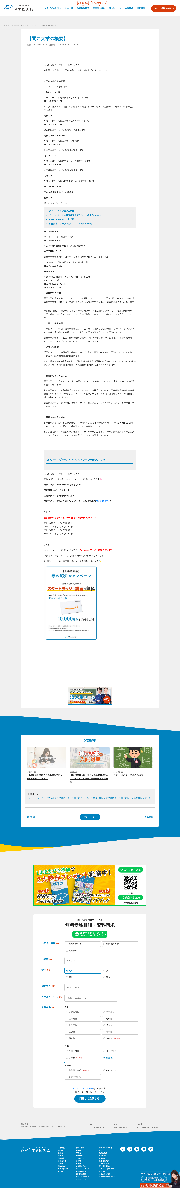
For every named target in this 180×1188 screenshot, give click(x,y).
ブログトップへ (90, 817)
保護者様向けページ (107, 1177)
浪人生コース (115, 8)
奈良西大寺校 (81, 1166)
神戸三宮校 (80, 1148)
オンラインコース (82, 1169)
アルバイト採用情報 (106, 1169)
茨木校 (60, 1156)
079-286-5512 (103, 501)
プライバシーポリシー (82, 1089)
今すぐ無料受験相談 (163, 8)
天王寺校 (79, 1156)
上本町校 (61, 1148)
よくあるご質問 (105, 1174)
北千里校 (61, 1158)
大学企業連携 (104, 1163)
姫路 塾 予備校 (69, 798)
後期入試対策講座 (82, 1177)
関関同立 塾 (144, 798)
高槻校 (60, 1150)
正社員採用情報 (105, 1166)
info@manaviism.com (147, 1127)
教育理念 (102, 1156)
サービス (102, 1150)
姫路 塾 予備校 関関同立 (94, 798)
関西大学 (132, 798)
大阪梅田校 (80, 1158)
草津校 (78, 1153)
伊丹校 (78, 1161)
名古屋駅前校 (63, 1169)
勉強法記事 (103, 1153)
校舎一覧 (69, 8)
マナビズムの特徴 (105, 1148)
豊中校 (60, 1153)
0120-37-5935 (97, 1127)
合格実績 (129, 8)
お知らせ (102, 1171)
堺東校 (60, 1163)
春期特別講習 (83, 8)
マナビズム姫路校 (39, 798)
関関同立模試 (99, 8)
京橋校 (78, 1163)
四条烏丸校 (62, 1166)
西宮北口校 (62, 1161)
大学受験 (54, 798)
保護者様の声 (104, 1161)
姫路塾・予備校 (117, 798)
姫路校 (78, 1150)
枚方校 (60, 1171)
